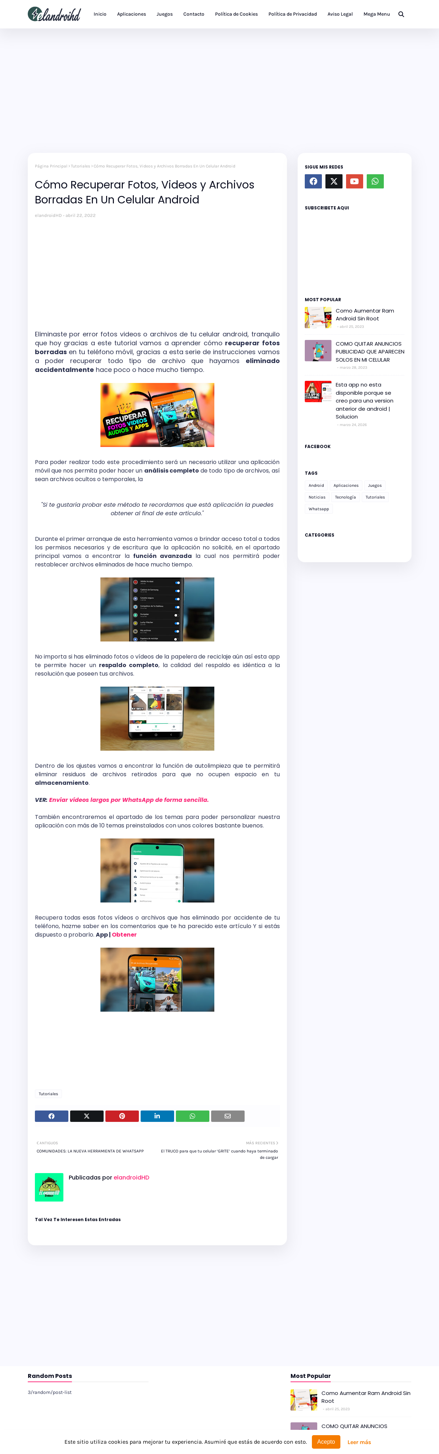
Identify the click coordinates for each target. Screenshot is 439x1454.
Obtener (124, 935)
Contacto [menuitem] (193, 14)
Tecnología (345, 497)
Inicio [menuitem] (100, 14)
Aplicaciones (346, 485)
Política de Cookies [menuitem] (236, 14)
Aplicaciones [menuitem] (131, 14)
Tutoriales (80, 166)
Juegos (375, 485)
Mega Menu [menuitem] (377, 14)
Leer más (359, 1442)
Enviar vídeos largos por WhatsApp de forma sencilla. (129, 800)
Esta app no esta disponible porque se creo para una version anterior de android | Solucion (364, 400)
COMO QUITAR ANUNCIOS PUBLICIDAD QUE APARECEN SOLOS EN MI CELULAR (370, 351)
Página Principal (51, 166)
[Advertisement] (220, 89)
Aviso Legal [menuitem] (340, 14)
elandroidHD (48, 215)
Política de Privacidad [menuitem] (292, 14)
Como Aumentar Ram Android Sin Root (365, 315)
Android (316, 485)
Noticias (317, 497)
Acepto (326, 1442)
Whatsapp (319, 508)
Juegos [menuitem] (165, 14)
